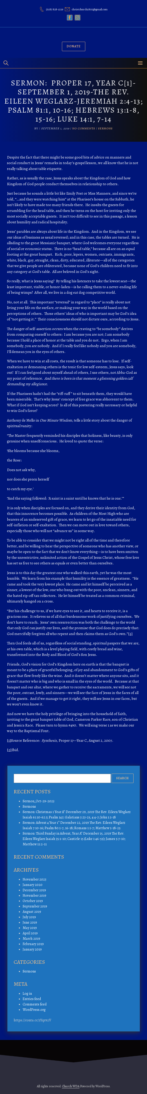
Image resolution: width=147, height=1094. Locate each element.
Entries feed (32, 998)
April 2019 (30, 933)
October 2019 (33, 900)
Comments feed (35, 1004)
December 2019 (34, 890)
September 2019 (35, 906)
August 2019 (32, 911)
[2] (130, 633)
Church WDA (70, 1086)
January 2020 (32, 884)
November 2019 (34, 895)
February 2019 (33, 944)
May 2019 (30, 927)
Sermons (105, 128)
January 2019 (32, 949)
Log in (27, 993)
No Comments (83, 128)
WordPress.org (34, 1009)
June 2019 (30, 922)
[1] (9, 740)
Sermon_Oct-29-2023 (38, 801)
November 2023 (34, 879)
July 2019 (29, 917)
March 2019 (31, 938)
